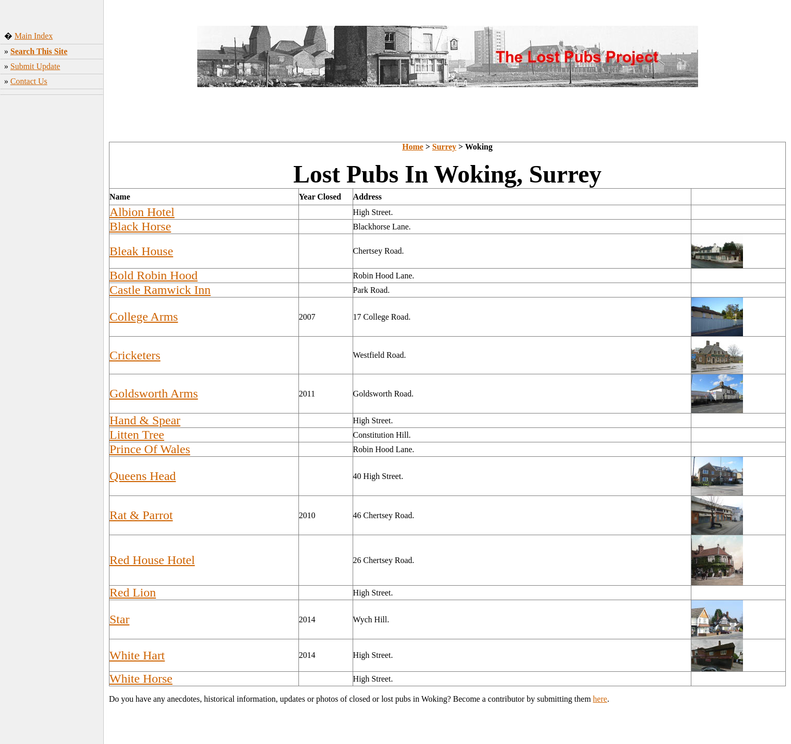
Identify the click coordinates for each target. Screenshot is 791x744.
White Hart (137, 655)
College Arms (143, 316)
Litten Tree (136, 434)
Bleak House (141, 251)
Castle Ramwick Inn (160, 289)
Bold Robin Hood (153, 275)
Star (119, 619)
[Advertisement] (52, 260)
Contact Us (29, 81)
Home (412, 146)
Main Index (33, 35)
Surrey (444, 146)
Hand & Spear (144, 420)
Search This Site (39, 51)
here (600, 699)
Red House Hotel (152, 560)
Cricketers (135, 355)
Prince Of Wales (149, 449)
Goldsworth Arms (153, 393)
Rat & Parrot (141, 515)
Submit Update (35, 66)
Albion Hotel (142, 212)
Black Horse (140, 226)
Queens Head (142, 476)
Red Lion (132, 592)
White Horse (140, 678)
